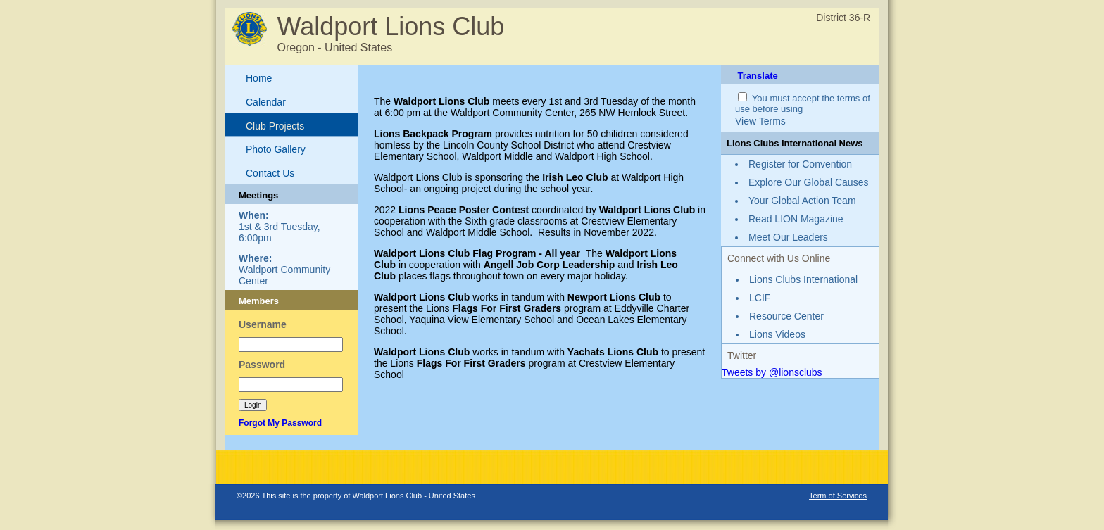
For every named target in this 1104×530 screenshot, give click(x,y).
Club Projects (275, 126)
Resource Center (786, 316)
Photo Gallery (276, 149)
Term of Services (838, 495)
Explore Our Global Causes (808, 182)
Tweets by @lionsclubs (772, 372)
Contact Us (270, 173)
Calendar (266, 102)
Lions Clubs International (803, 279)
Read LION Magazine (795, 219)
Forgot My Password (280, 423)
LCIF (759, 297)
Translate (756, 75)
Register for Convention (800, 164)
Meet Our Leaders (788, 237)
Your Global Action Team (802, 200)
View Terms (760, 121)
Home (259, 78)
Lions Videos (777, 334)
